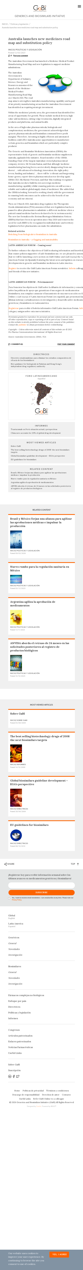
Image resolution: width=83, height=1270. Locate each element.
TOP (75, 864)
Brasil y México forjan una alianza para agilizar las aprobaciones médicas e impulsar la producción (38, 473)
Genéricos (13, 937)
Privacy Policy (16, 900)
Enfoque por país (17, 1001)
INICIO (5, 24)
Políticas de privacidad (33, 1090)
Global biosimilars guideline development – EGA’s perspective (38, 456)
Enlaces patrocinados (19, 1041)
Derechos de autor (50, 1094)
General (12, 943)
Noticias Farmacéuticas (20, 1047)
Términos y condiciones (57, 1090)
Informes (13, 1018)
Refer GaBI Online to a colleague (48, 1099)
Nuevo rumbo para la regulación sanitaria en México (33, 478)
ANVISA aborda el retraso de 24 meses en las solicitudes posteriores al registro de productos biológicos (41, 487)
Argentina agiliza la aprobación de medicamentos (32, 482)
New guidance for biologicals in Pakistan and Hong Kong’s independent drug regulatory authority (36, 365)
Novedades (14, 949)
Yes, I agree (60, 1255)
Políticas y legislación (19, 24)
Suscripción (14, 1070)
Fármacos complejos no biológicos (26, 995)
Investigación (15, 954)
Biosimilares (14, 966)
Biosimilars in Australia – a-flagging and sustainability (33, 239)
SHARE (9, 864)
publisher (22, 325)
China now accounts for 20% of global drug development (36, 433)
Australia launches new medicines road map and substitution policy (30, 28)
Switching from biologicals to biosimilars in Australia (32, 234)
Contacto (66, 1094)
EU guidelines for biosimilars (23, 459)
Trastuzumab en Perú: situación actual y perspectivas (34, 429)
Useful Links (15, 1053)
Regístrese (14, 308)
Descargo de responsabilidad (25, 1094)
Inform (72, 268)
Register (13, 268)
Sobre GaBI (16, 446)
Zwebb (38, 1106)
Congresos (14, 1029)
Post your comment (20, 55)
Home (17, 1090)
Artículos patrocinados (20, 1035)
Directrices (14, 1006)
